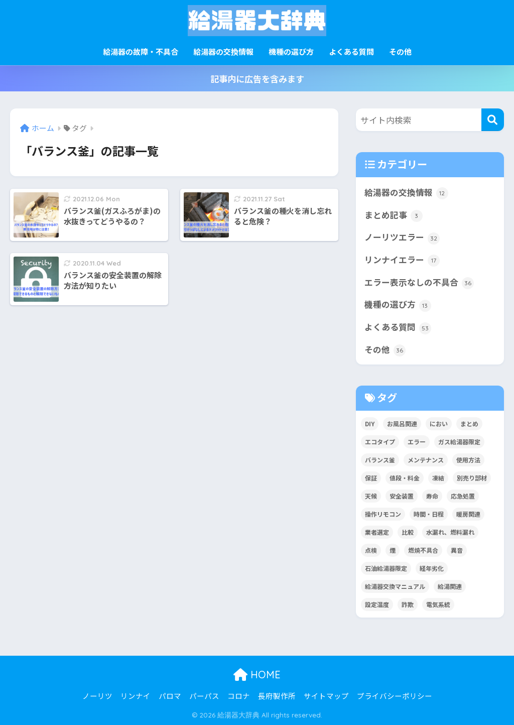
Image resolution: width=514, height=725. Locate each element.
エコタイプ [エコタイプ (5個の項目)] (380, 441)
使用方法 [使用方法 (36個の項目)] (468, 459)
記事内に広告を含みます (257, 78)
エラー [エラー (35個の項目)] (417, 441)
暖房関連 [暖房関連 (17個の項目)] (468, 514)
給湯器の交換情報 (223, 51)
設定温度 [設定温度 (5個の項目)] (377, 604)
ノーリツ (97, 695)
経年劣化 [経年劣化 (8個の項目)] (432, 568)
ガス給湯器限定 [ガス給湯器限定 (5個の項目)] (459, 441)
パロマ (170, 695)
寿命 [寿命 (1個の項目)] (432, 496)
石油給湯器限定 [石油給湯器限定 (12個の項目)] (386, 568)
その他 (400, 51)
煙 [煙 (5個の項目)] (393, 550)
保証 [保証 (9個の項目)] (371, 477)
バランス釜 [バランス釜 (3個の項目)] (380, 459)
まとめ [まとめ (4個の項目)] (469, 423)
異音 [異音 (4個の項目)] (457, 550)
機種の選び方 (291, 51)
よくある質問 (351, 51)
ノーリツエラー (402, 237)
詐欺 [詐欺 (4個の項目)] (408, 604)
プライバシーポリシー (394, 695)
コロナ (238, 695)
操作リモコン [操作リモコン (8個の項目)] (383, 514)
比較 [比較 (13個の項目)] (408, 532)
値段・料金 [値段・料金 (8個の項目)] (405, 477)
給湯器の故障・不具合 (140, 51)
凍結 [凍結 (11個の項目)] (438, 477)
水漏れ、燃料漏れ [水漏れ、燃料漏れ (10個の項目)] (450, 532)
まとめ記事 (393, 215)
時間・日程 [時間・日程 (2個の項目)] (429, 514)
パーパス (204, 695)
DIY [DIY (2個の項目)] (369, 423)
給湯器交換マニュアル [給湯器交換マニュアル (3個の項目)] (395, 586)
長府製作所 (277, 695)
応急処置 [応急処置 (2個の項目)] (463, 496)
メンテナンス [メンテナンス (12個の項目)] (426, 459)
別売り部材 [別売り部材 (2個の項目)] (472, 477)
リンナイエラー (402, 260)
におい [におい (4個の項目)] (439, 423)
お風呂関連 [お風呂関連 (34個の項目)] (402, 423)
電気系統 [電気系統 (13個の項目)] (438, 604)
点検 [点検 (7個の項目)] (371, 550)
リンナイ (135, 695)
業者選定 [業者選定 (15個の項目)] (377, 532)
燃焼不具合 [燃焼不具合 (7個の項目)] (423, 550)
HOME (257, 674)
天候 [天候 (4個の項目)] (371, 496)
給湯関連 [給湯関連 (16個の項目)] (450, 586)
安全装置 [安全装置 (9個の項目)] (402, 496)
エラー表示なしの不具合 (419, 282)
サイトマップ (326, 695)
